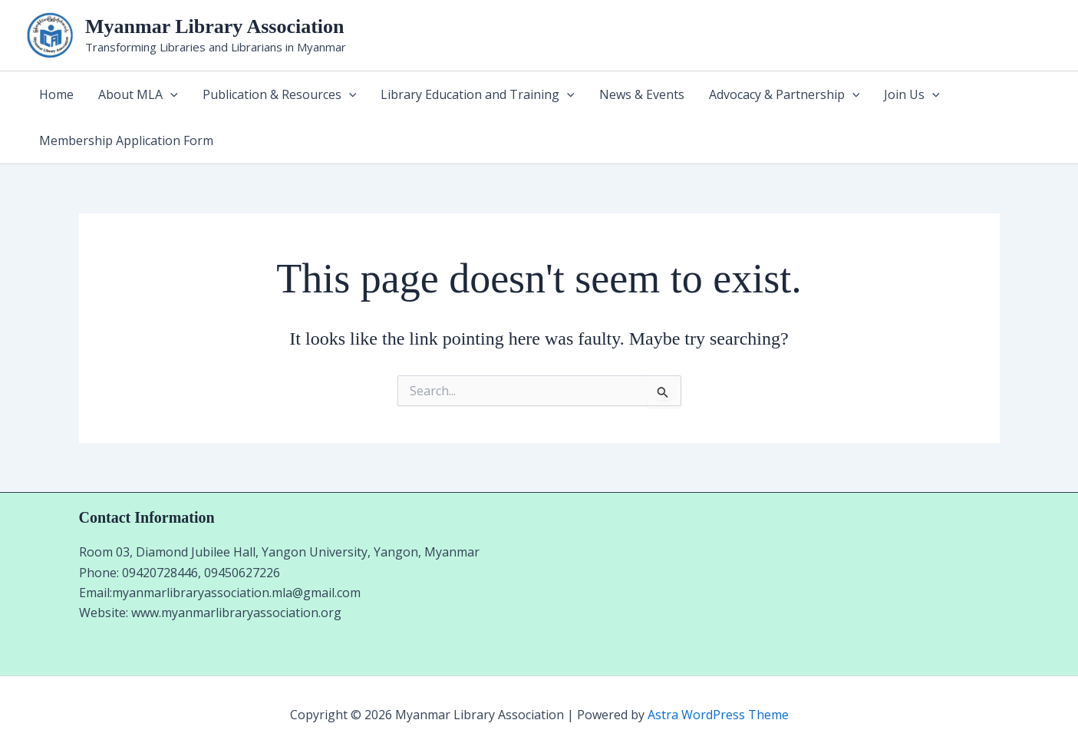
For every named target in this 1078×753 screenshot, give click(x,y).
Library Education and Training (478, 94)
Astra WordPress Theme (718, 714)
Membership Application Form (126, 140)
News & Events (641, 94)
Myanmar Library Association (214, 26)
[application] (170, 94)
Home (56, 94)
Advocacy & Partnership (784, 94)
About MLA (138, 94)
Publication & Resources (280, 94)
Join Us (912, 94)
